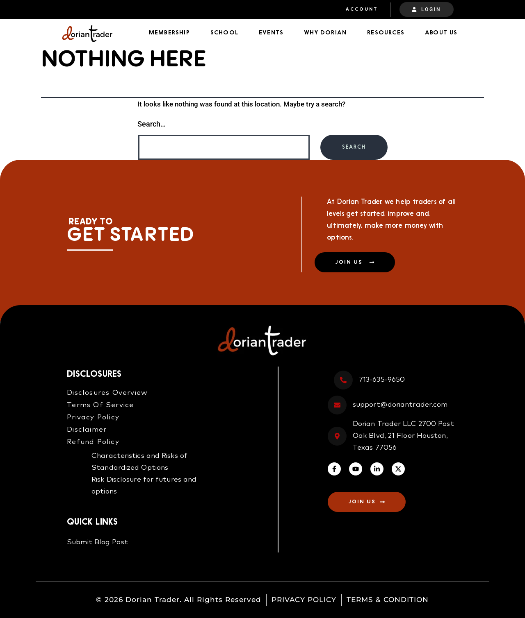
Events (271, 33)
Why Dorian (325, 33)
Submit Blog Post (97, 542)
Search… (151, 124)
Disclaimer (87, 429)
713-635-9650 (382, 379)
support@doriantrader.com (400, 404)
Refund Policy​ (93, 442)
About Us (441, 33)
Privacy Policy (93, 417)
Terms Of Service (100, 405)
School (224, 33)
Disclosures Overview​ (107, 392)
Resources (385, 33)
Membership (169, 33)
